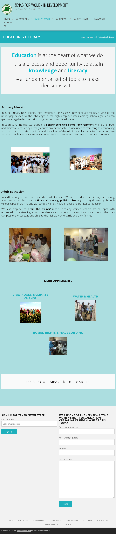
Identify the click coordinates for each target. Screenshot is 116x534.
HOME (7, 18)
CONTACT (9, 22)
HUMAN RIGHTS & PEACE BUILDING (58, 333)
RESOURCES (100, 18)
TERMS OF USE (102, 521)
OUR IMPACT (62, 18)
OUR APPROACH (42, 18)
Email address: (8, 419)
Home (83, 37)
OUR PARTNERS (81, 18)
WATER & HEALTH (85, 296)
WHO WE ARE (22, 18)
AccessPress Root (24, 531)
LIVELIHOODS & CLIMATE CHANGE (30, 296)
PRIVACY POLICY (51, 524)
